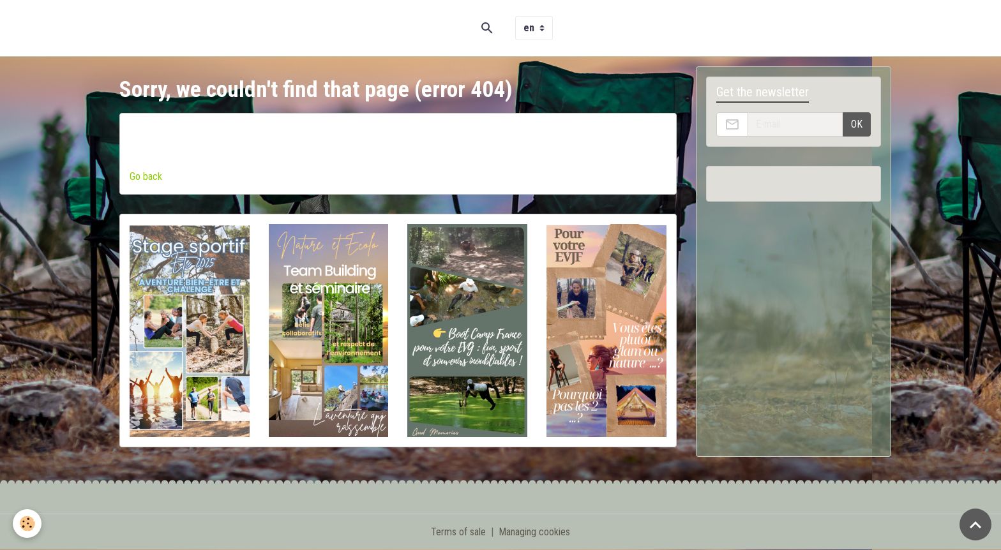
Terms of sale (458, 532)
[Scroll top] (975, 524)
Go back (146, 176)
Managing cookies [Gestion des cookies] (534, 532)
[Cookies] (27, 523)
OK (856, 124)
